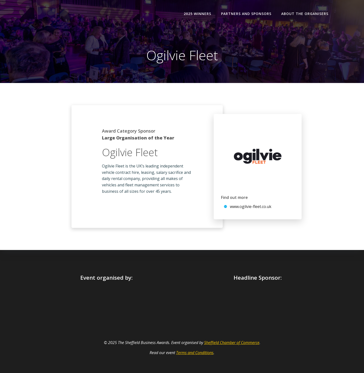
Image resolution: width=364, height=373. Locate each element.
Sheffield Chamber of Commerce (231, 342)
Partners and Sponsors (246, 13)
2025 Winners (197, 13)
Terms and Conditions (194, 352)
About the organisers (304, 13)
